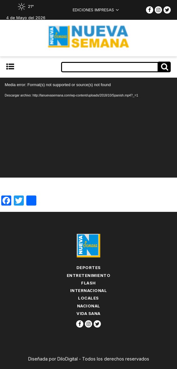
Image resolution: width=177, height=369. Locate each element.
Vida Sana (88, 313)
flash (88, 282)
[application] (88, 128)
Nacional (88, 305)
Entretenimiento (89, 275)
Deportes (88, 267)
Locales (88, 297)
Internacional (88, 290)
